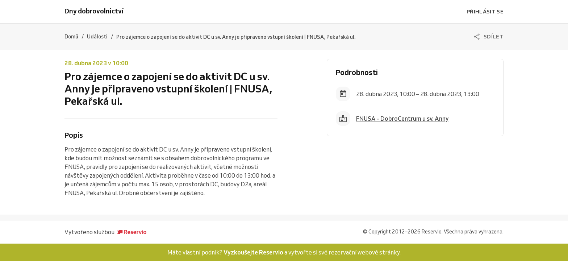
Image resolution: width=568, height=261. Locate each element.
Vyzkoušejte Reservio (253, 252)
